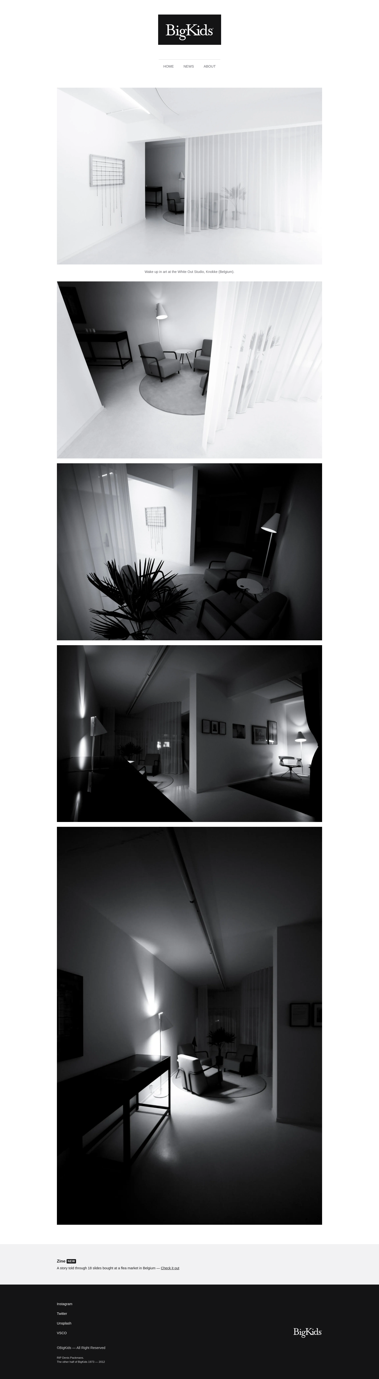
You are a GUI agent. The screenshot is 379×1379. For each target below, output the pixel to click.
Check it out (170, 1268)
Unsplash (64, 1323)
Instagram (64, 1304)
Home (168, 66)
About (210, 66)
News (189, 66)
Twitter (62, 1314)
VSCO (62, 1333)
